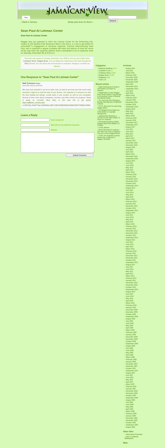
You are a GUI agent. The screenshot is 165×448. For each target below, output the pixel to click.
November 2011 (131, 258)
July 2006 (129, 402)
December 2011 (131, 256)
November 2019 (131, 86)
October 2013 (131, 208)
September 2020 (132, 82)
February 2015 (131, 174)
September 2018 (132, 107)
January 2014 (131, 204)
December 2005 (131, 418)
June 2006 (130, 404)
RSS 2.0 (27, 63)
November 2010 (131, 285)
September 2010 (132, 289)
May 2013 (129, 219)
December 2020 (131, 77)
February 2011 (131, 278)
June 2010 (130, 296)
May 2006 (129, 407)
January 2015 (131, 177)
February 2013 (131, 226)
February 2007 (131, 386)
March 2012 (130, 249)
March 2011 (130, 276)
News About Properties (134, 434)
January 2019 (131, 100)
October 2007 (131, 368)
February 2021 (131, 75)
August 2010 (130, 292)
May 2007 (129, 380)
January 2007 (131, 389)
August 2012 (130, 240)
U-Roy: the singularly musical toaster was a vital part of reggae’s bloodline (108, 137)
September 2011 (132, 262)
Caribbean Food (104, 71)
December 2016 (131, 143)
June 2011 (130, 269)
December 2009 (131, 310)
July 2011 (129, 267)
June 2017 (130, 131)
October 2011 (131, 260)
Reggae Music (42, 61)
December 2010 (131, 283)
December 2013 (131, 206)
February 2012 (131, 251)
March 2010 (130, 303)
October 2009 (131, 314)
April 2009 (129, 328)
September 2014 (132, 186)
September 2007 (132, 371)
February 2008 (131, 359)
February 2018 (131, 118)
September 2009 (132, 316)
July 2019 (129, 91)
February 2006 (131, 413)
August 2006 (130, 400)
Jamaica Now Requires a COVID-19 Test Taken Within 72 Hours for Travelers (108, 117)
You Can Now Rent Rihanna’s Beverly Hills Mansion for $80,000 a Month (109, 102)
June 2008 (130, 350)
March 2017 (130, 138)
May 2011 (129, 271)
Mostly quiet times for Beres (80, 22)
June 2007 (130, 377)
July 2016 (129, 150)
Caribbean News (29, 61)
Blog (26, 17)
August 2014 (130, 188)
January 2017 (131, 140)
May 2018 (129, 111)
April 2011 (129, 274)
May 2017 (129, 134)
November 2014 (131, 181)
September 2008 (132, 344)
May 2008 (129, 353)
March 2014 (130, 199)
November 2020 (131, 80)
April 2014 (129, 197)
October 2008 (131, 341)
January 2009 (131, 335)
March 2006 (130, 411)
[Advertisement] (119, 40)
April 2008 (129, 355)
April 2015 (129, 170)
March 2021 (130, 73)
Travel (101, 80)
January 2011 (131, 280)
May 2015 (129, 168)
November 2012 (131, 233)
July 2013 (129, 215)
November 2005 (131, 420)
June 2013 (130, 217)
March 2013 (130, 224)
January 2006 (131, 416)
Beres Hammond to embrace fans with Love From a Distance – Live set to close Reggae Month (109, 131)
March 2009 (130, 330)
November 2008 (131, 339)
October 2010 (131, 287)
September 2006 (132, 398)
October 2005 (131, 423)
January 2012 (131, 253)
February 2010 (131, 305)
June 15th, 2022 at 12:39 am (32, 85)
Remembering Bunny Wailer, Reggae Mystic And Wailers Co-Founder (108, 123)
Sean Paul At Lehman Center (42, 30)
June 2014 (130, 192)
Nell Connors (28, 83)
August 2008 (130, 346)
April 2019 (129, 93)
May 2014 (129, 195)
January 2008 (131, 362)
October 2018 (131, 104)
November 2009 (131, 312)
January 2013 (131, 228)
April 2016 (129, 152)
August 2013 (130, 213)
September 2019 (132, 89)
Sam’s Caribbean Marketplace (131, 437)
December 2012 (131, 231)
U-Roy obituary (104, 127)
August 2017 (130, 127)
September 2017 (132, 125)
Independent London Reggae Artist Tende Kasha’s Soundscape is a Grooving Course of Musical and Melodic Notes (109, 95)
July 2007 (129, 375)
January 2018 (131, 120)
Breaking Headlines (106, 68)
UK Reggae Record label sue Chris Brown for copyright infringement (108, 112)
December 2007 (131, 364)
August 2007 (130, 373)
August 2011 (130, 265)
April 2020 (129, 84)
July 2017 (129, 129)
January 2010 (131, 307)
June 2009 (130, 323)
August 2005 (130, 427)
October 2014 (131, 183)
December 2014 (131, 179)
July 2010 (129, 294)
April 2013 (129, 222)
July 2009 (129, 321)
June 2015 (130, 165)
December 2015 (131, 156)
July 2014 (129, 190)
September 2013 (132, 210)
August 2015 (130, 161)
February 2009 (131, 332)
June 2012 (130, 244)
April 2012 (129, 247)
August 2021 (130, 68)
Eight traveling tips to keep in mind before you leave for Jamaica (108, 88)
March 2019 (130, 95)
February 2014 (131, 201)
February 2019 (131, 98)
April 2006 (129, 409)
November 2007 (131, 366)
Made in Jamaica (29, 22)
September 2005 (132, 425)
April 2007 (129, 382)
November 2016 (131, 145)
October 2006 (131, 395)
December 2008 (131, 337)
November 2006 (131, 393)
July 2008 (129, 348)
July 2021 (129, 71)
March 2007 (130, 384)
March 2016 (130, 154)
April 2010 (129, 301)
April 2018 (129, 113)
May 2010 (129, 298)
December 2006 (131, 391)
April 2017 (129, 136)
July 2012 (129, 242)
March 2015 (130, 172)
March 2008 (130, 357)
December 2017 (131, 122)
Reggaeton (103, 77)
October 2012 (131, 235)
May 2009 (129, 325)
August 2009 (130, 319)
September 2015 (132, 159)
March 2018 (130, 116)
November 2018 (131, 102)
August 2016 (130, 147)
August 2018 (130, 109)
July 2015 (129, 163)
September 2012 (132, 238)
